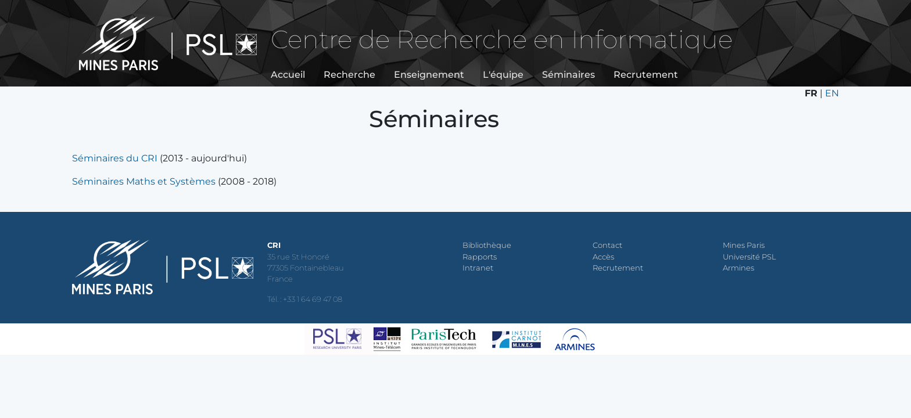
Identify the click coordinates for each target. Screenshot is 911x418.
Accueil (288, 74)
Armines (738, 268)
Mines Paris (744, 245)
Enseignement (429, 74)
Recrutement (646, 74)
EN (832, 93)
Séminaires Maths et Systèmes (144, 181)
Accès (603, 257)
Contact (607, 245)
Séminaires (568, 74)
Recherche (349, 74)
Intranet (477, 268)
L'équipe (503, 74)
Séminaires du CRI (114, 158)
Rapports (479, 257)
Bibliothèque (486, 245)
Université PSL (749, 257)
